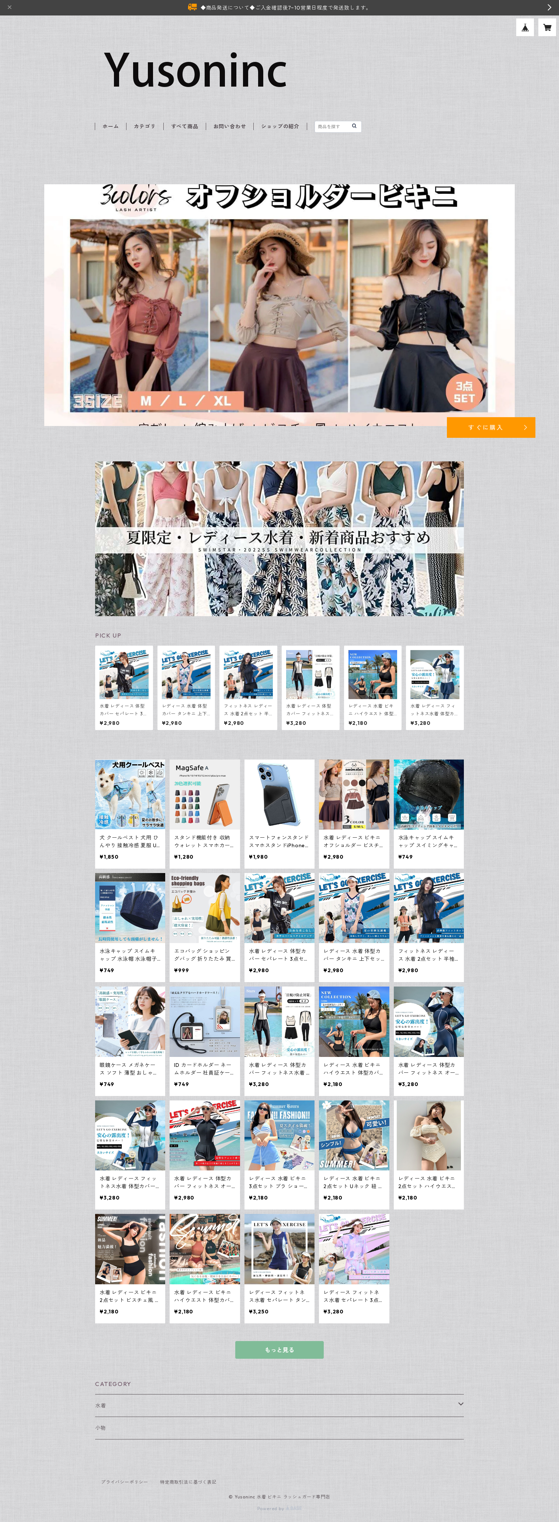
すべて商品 (184, 126)
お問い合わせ (229, 126)
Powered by (279, 1508)
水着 (100, 1405)
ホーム (111, 126)
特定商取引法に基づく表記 (188, 1482)
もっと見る (279, 1350)
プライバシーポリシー (124, 1482)
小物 (100, 1428)
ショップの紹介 (280, 126)
